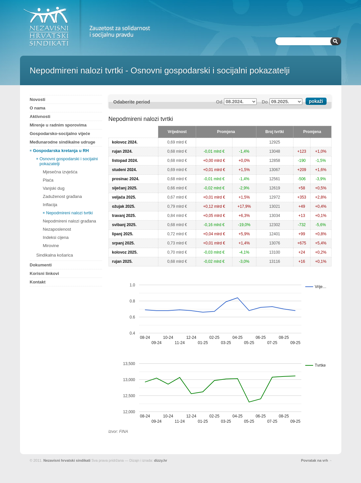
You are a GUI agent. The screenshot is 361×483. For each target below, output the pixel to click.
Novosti (38, 99)
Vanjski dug (54, 188)
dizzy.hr (160, 460)
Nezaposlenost (57, 229)
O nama (38, 108)
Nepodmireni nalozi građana (69, 221)
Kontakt (38, 282)
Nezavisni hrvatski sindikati (66, 460)
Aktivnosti (40, 116)
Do (265, 102)
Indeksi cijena (56, 237)
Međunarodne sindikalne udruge (62, 142)
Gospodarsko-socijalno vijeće (60, 133)
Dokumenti (41, 264)
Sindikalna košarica (54, 255)
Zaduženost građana (62, 196)
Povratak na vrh (314, 460)
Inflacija (50, 204)
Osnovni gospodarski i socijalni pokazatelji (69, 161)
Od (219, 102)
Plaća (48, 180)
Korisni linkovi (44, 273)
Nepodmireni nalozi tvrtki (69, 212)
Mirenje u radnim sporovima (58, 125)
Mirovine (51, 245)
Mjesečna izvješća (60, 171)
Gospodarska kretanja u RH (61, 150)
